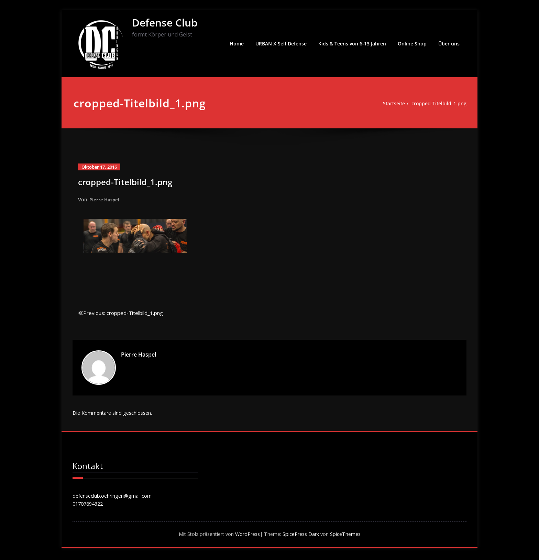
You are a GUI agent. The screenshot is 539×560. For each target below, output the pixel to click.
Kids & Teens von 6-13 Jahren (352, 43)
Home (237, 43)
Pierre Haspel (105, 199)
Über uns (449, 43)
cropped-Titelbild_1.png (438, 103)
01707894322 (90, 504)
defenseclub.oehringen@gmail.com (113, 496)
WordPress (246, 535)
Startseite (391, 103)
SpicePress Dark (303, 535)
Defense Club (165, 22)
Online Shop (412, 43)
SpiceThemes (349, 535)
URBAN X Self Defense (281, 43)
